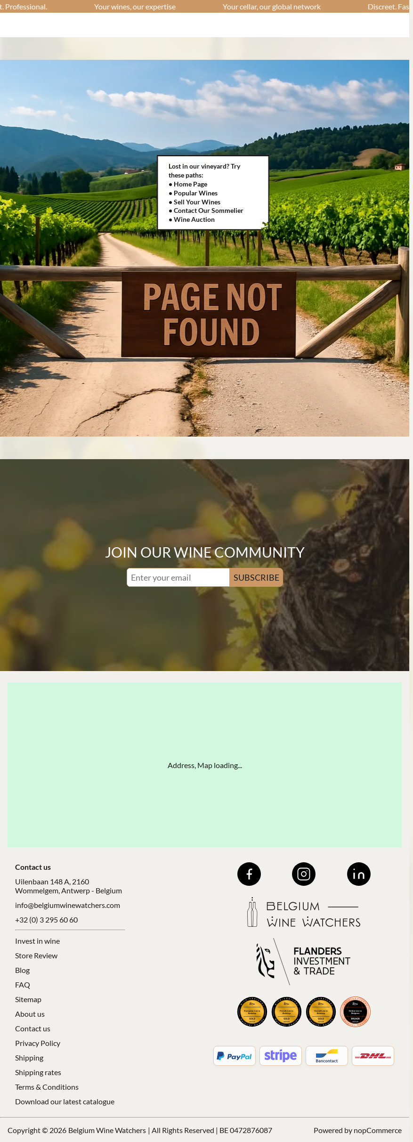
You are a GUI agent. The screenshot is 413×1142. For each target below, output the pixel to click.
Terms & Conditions (47, 1086)
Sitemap (28, 999)
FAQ (22, 984)
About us (30, 1013)
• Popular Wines (193, 193)
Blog (22, 969)
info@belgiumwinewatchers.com (67, 904)
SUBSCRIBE (256, 577)
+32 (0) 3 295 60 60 (46, 919)
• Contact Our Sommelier (206, 210)
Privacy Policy (37, 1042)
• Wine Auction (192, 219)
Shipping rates (38, 1072)
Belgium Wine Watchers (107, 1130)
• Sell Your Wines (194, 202)
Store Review (36, 955)
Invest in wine (37, 940)
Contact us (32, 1028)
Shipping (29, 1057)
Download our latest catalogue (64, 1101)
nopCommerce (378, 1130)
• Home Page (188, 184)
